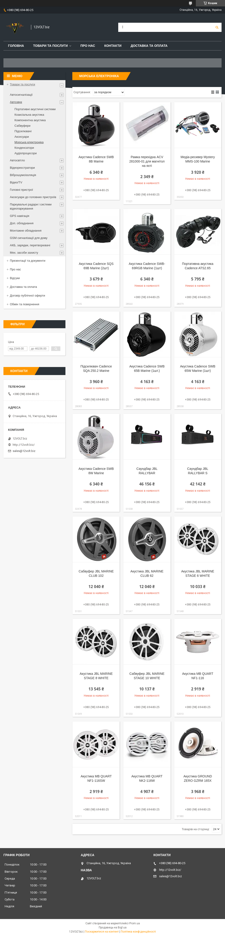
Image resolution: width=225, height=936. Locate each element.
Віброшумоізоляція (23, 175)
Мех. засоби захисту (24, 252)
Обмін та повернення (24, 304)
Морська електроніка (29, 142)
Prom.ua (134, 923)
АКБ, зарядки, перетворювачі (30, 245)
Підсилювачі (22, 131)
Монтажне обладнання (25, 230)
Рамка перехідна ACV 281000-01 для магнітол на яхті (147, 161)
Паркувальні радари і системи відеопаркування (31, 206)
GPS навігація (19, 216)
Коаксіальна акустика (29, 114)
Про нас (87, 46)
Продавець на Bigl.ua (113, 927)
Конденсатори (24, 147)
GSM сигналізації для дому (29, 238)
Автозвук (16, 102)
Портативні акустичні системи (35, 109)
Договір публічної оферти (27, 295)
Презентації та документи (27, 260)
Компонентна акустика (30, 120)
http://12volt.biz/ (24, 444)
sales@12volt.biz (24, 451)
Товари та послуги (50, 46)
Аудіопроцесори (25, 153)
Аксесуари (21, 136)
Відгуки (15, 278)
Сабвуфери (22, 125)
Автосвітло (17, 160)
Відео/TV (16, 182)
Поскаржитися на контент (102, 931)
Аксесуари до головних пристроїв (33, 197)
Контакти (112, 46)
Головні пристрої (21, 189)
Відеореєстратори (22, 167)
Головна (16, 46)
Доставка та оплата (149, 46)
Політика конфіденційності (138, 931)
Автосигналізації (21, 94)
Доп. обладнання (22, 223)
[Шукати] (217, 27)
